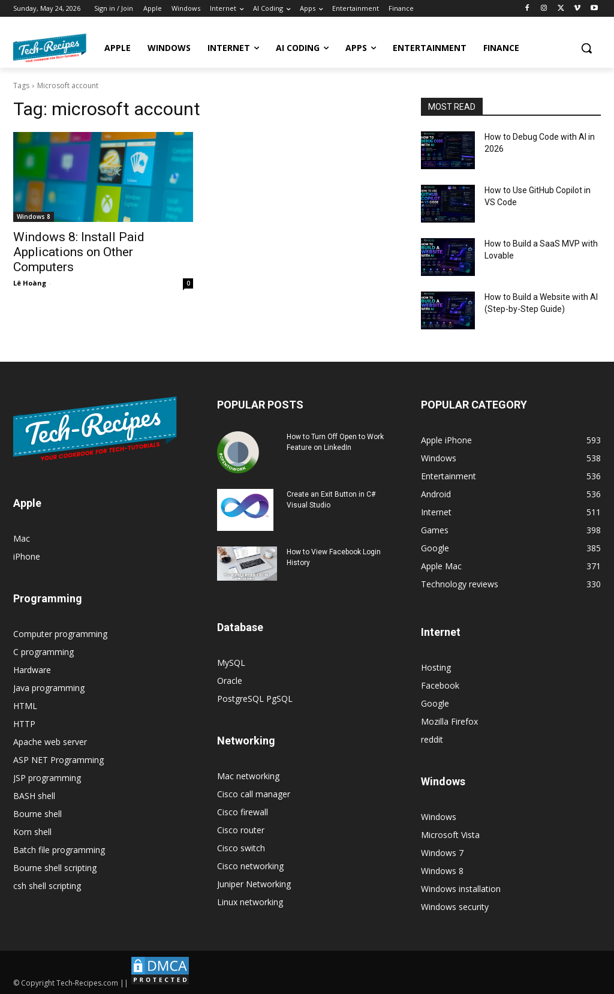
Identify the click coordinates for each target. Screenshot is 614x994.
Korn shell (32, 831)
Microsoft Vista (450, 834)
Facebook (440, 685)
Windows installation (461, 888)
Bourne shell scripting (55, 867)
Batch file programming (59, 849)
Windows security (455, 906)
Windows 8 (33, 216)
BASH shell (34, 795)
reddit (432, 739)
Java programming (49, 687)
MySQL (231, 662)
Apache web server (50, 741)
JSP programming (47, 777)
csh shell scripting (47, 885)
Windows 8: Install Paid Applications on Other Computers (79, 252)
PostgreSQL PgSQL (255, 698)
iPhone (26, 556)
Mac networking (248, 776)
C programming (43, 651)
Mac (21, 538)
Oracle (229, 680)
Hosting (436, 667)
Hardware (32, 669)
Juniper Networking (254, 884)
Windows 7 (442, 852)
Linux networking (250, 902)
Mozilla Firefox (449, 721)
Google (435, 703)
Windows (438, 816)
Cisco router (240, 830)
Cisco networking (250, 866)
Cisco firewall (242, 812)
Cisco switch (241, 848)
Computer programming (60, 633)
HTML (25, 705)
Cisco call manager (253, 794)
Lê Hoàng (29, 282)
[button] (586, 48)
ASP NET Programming (58, 759)
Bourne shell (37, 813)
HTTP (24, 723)
